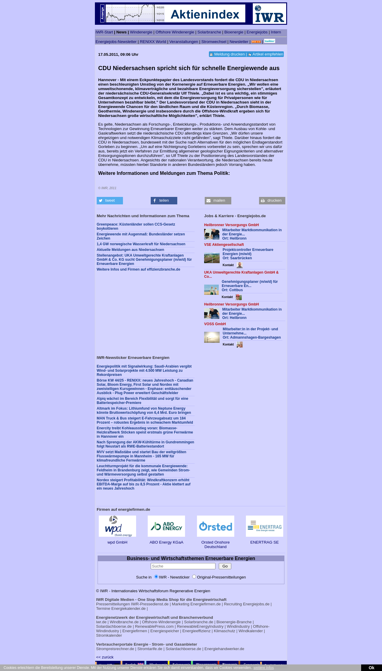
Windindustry (238, 626)
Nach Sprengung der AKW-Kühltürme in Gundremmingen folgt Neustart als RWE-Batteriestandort (145, 444)
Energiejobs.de (256, 604)
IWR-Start (104, 32)
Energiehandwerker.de (224, 649)
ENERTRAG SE (264, 540)
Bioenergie (234, 32)
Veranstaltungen (183, 41)
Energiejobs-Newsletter (116, 41)
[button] (110, 200)
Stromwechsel (214, 41)
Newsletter (238, 41)
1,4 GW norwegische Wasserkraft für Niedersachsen (141, 244)
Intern (276, 32)
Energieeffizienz (196, 631)
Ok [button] (371, 667)
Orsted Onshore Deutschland (215, 542)
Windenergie (141, 32)
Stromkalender (109, 635)
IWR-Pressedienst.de (150, 604)
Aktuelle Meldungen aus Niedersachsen (130, 250)
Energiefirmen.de (205, 604)
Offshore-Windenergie (161, 622)
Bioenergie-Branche (234, 622)
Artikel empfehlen (267, 54)
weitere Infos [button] (263, 668)
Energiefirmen (134, 631)
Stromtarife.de (149, 649)
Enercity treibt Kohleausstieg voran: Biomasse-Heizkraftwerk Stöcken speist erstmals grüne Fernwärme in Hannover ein (145, 432)
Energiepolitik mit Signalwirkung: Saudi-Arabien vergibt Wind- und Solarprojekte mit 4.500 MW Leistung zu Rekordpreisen (144, 370)
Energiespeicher (164, 631)
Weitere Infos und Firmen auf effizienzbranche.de (138, 269)
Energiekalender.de (128, 608)
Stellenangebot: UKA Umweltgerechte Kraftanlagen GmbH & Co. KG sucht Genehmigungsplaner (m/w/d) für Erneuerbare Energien (144, 259)
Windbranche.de (124, 622)
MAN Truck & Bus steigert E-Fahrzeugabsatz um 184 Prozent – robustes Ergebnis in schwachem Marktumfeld (145, 420)
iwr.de (101, 622)
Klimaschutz (224, 631)
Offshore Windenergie (174, 32)
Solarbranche (209, 32)
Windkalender (250, 631)
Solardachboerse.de (114, 626)
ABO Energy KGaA (166, 540)
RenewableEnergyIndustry (200, 626)
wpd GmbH (117, 540)
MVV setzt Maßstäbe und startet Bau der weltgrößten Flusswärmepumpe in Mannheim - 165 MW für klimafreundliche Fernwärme (141, 456)
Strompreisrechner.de (115, 649)
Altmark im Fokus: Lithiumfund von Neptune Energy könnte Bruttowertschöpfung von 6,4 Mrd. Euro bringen (144, 410)
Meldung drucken (229, 54)
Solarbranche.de (198, 622)
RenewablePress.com (154, 626)
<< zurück (105, 657)
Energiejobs (257, 32)
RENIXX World (153, 41)
